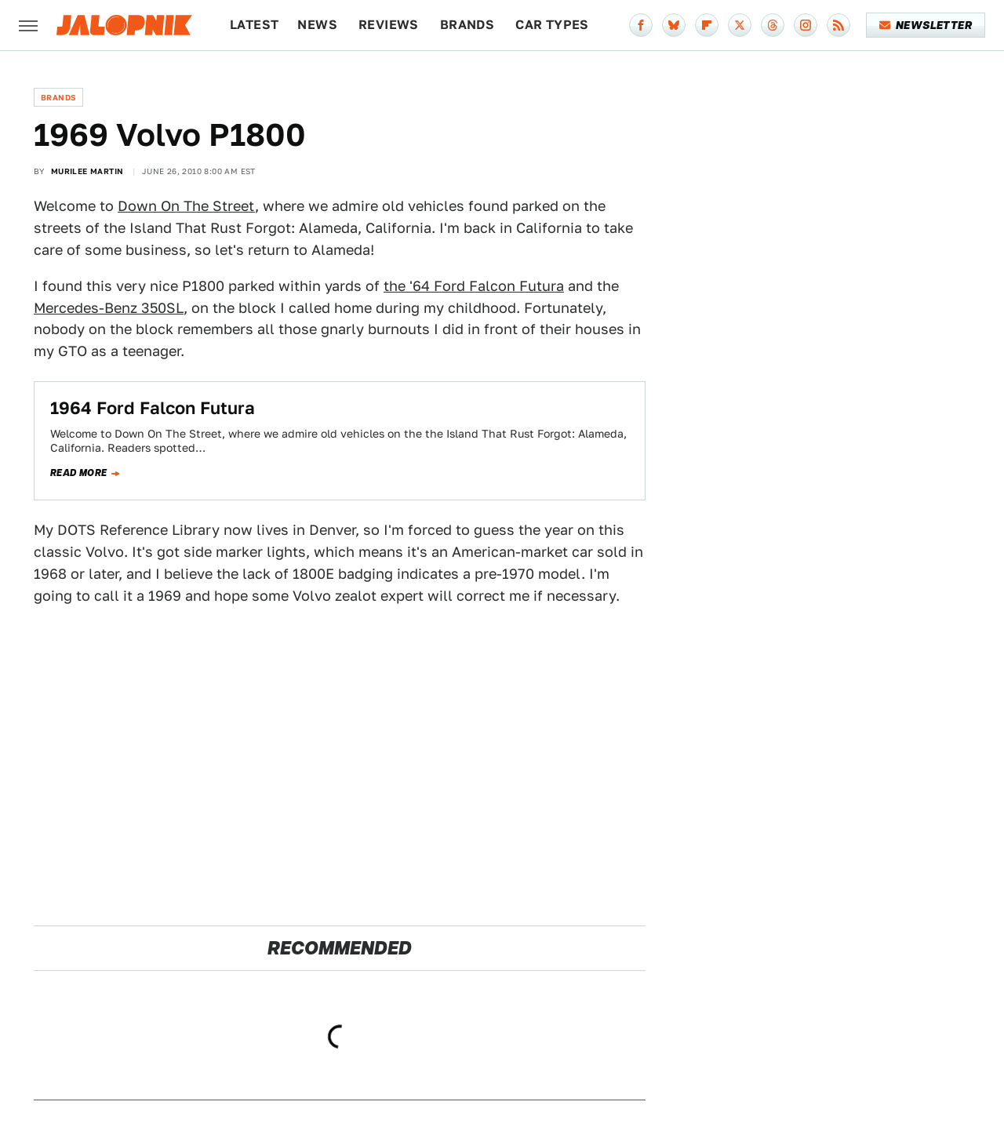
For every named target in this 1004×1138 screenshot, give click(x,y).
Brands (467, 24)
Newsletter (926, 25)
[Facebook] (641, 25)
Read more (78, 473)
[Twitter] (739, 25)
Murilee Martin (87, 171)
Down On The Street (186, 206)
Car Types (552, 24)
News (317, 24)
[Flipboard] (706, 25)
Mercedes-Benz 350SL (109, 308)
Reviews (388, 24)
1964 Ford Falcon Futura (152, 408)
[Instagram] (805, 25)
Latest (254, 24)
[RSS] (838, 25)
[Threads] (772, 25)
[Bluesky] (674, 25)
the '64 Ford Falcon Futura (474, 286)
